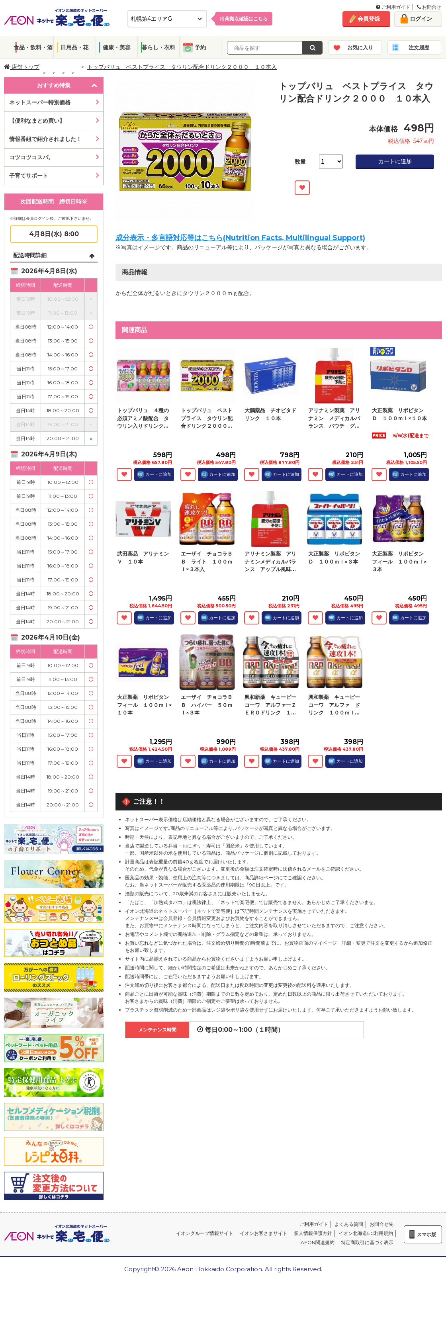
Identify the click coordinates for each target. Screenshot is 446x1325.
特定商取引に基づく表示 (367, 1242)
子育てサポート (28, 175)
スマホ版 (426, 1234)
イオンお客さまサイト (264, 1233)
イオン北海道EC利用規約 (365, 1233)
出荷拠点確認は (244, 19)
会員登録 (369, 18)
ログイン (421, 18)
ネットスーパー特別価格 (39, 102)
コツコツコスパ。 (31, 157)
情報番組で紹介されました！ (45, 139)
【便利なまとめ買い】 (37, 120)
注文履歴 (419, 47)
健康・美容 (117, 47)
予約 (200, 47)
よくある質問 (348, 1224)
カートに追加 (395, 161)
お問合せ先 (381, 1224)
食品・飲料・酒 (33, 47)
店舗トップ (21, 66)
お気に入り (360, 47)
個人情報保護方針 (313, 1233)
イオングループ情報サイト (204, 1233)
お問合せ (429, 7)
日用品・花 (74, 47)
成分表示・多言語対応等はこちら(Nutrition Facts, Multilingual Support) (240, 237)
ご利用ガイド (393, 7)
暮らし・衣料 (158, 47)
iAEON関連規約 (316, 1242)
